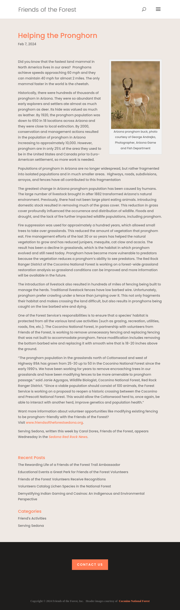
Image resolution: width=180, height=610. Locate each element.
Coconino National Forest (134, 601)
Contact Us (90, 564)
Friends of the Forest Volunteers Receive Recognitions (62, 479)
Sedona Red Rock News (68, 436)
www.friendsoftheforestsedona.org (54, 422)
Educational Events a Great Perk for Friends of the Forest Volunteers (73, 472)
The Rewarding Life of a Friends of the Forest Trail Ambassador (69, 464)
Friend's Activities (32, 518)
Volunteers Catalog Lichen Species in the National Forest (64, 486)
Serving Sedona (31, 525)
